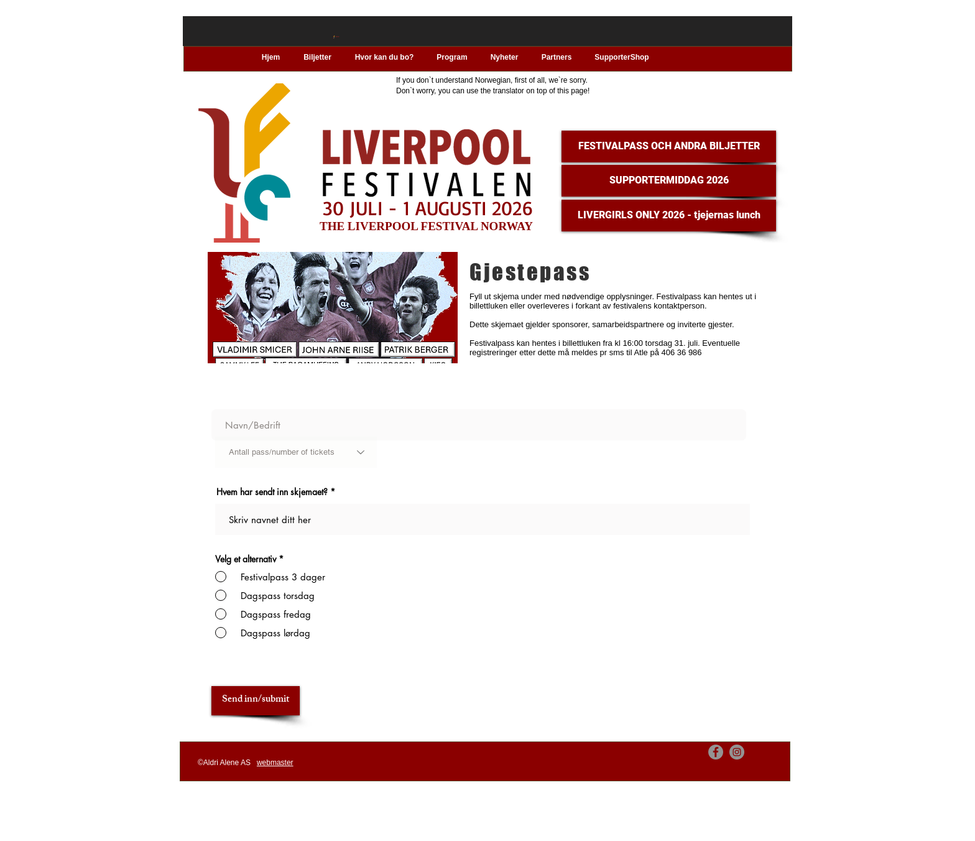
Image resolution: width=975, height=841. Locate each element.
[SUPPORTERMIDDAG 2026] (668, 181)
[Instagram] (736, 752)
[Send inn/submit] (255, 700)
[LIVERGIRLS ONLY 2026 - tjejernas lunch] (668, 215)
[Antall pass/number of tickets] (296, 452)
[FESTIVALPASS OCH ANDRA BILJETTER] (668, 146)
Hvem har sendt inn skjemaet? (272, 492)
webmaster (275, 762)
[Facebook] (715, 752)
